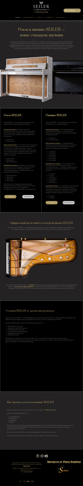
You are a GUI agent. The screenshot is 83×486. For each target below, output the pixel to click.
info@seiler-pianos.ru (26, 470)
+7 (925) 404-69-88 (41, 12)
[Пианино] (52, 202)
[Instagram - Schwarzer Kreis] (41, 456)
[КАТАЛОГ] (72, 10)
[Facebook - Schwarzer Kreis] (37, 456)
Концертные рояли (10, 129)
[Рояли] (10, 196)
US (24, 481)
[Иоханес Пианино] (69, 202)
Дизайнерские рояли (10, 165)
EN (20, 481)
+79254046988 (27, 472)
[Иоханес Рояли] (28, 196)
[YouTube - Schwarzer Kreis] (45, 456)
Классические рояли (10, 145)
